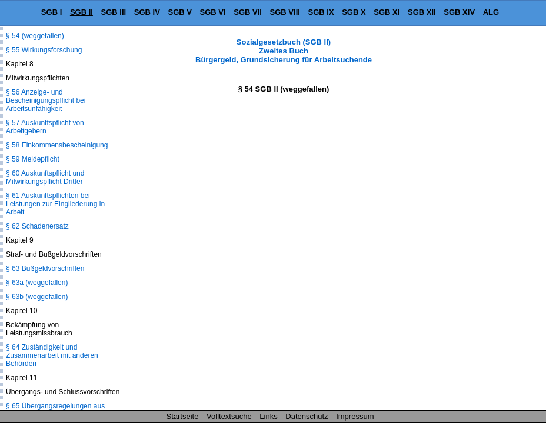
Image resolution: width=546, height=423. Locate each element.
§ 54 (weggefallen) (35, 36)
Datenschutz (306, 416)
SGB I (51, 12)
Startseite (183, 416)
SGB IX (321, 12)
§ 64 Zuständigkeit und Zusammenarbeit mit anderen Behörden (52, 355)
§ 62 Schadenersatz (37, 226)
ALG (491, 12)
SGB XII (422, 12)
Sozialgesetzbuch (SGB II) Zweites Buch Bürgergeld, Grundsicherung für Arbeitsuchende (283, 51)
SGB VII (248, 12)
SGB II (81, 12)
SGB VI (213, 12)
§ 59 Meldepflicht (32, 159)
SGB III (113, 12)
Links (268, 416)
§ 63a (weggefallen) (37, 282)
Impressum (355, 416)
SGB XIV (459, 12)
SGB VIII (285, 12)
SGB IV (147, 12)
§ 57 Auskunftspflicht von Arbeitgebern (45, 127)
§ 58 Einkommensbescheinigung (57, 145)
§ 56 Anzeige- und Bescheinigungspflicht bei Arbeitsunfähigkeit (45, 100)
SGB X (353, 12)
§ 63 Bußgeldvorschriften (45, 268)
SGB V (179, 12)
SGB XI (386, 12)
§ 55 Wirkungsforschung (44, 50)
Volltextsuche (229, 416)
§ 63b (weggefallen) (37, 297)
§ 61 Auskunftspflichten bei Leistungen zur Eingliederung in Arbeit (55, 204)
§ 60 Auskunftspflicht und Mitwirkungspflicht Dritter (45, 177)
